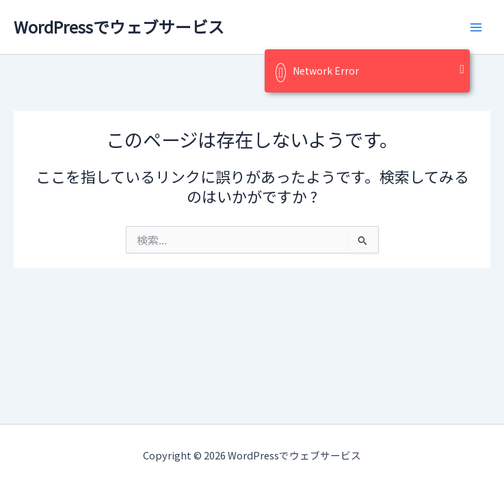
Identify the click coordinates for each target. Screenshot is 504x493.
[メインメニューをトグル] (476, 27)
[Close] (462, 69)
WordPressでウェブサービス (119, 26)
